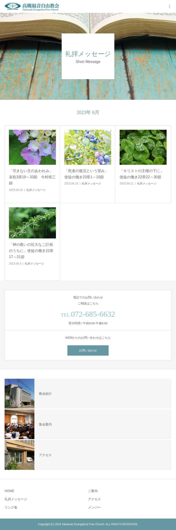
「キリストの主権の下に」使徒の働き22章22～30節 (142, 174)
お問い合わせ (88, 350)
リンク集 (11, 507)
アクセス (94, 499)
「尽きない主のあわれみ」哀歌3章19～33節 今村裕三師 (32, 177)
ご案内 (93, 491)
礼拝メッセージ (36, 190)
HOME (9, 491)
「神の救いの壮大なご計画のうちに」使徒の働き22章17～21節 (31, 251)
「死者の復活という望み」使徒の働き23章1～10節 (86, 174)
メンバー (94, 507)
